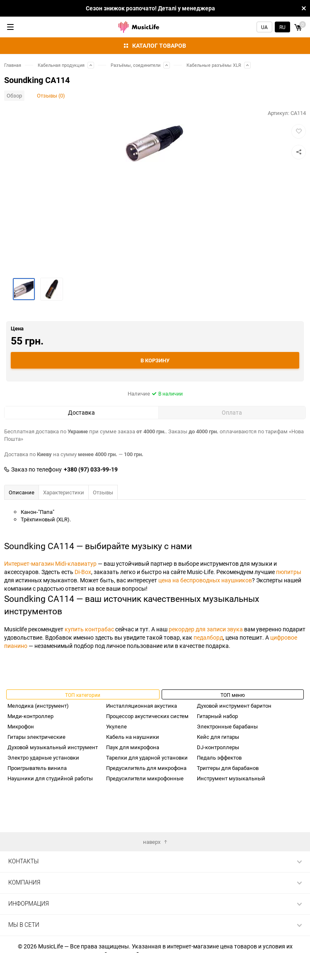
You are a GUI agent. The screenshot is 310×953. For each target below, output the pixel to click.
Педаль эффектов (219, 757)
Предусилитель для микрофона (146, 768)
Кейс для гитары (218, 736)
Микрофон (20, 726)
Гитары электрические (36, 736)
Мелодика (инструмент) (38, 705)
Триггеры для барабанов (228, 768)
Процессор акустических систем (147, 716)
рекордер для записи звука (206, 629)
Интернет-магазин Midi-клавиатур (50, 563)
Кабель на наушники (132, 736)
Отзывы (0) (51, 95)
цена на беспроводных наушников (205, 580)
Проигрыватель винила (37, 768)
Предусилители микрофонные (145, 778)
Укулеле (116, 726)
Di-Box (83, 572)
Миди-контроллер (30, 716)
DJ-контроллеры (218, 747)
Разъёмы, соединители (135, 65)
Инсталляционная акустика (141, 705)
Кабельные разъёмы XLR (213, 65)
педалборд (208, 637)
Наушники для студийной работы (50, 778)
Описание (21, 492)
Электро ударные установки (43, 757)
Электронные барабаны (227, 726)
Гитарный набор (217, 716)
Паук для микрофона (132, 747)
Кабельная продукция (61, 65)
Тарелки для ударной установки (147, 757)
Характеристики (63, 492)
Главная (12, 65)
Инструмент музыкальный (231, 778)
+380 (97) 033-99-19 (91, 469)
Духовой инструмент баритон (234, 705)
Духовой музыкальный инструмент (52, 747)
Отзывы (103, 492)
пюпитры (288, 572)
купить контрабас (89, 629)
